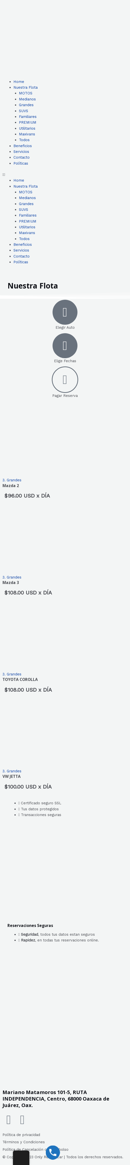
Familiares (28, 116)
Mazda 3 (10, 582)
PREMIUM (27, 122)
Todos (24, 140)
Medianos (27, 99)
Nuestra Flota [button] (25, 87)
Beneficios (22, 146)
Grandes (26, 105)
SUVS (23, 111)
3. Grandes (11, 480)
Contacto (21, 157)
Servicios (21, 151)
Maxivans (27, 134)
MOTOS (25, 93)
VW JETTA (11, 776)
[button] (65, 175)
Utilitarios (27, 128)
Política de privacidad (21, 1135)
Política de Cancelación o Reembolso (35, 1149)
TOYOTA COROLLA (20, 679)
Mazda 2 (10, 485)
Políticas (20, 163)
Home (18, 81)
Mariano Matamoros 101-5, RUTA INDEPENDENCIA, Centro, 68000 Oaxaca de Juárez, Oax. (55, 1099)
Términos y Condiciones (23, 1142)
